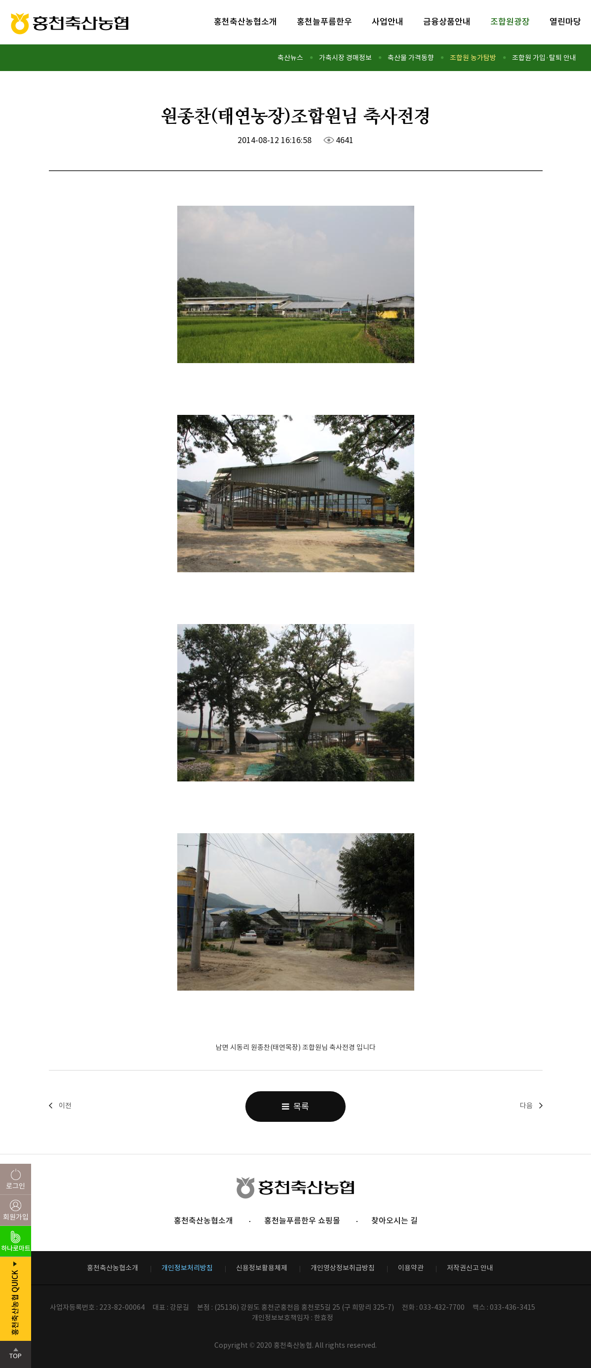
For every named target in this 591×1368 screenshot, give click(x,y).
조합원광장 (510, 21)
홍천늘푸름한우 (324, 21)
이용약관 (411, 1267)
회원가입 (16, 1217)
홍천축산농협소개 (245, 21)
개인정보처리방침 (187, 1267)
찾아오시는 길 (394, 1220)
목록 (295, 1106)
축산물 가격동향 (411, 57)
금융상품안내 (447, 21)
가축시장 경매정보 (345, 57)
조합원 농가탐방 (473, 57)
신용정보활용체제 (261, 1267)
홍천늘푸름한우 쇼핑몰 (302, 1220)
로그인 (15, 1186)
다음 (526, 1105)
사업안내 (387, 21)
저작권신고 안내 (470, 1267)
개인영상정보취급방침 (343, 1267)
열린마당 (565, 21)
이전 (65, 1105)
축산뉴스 (290, 57)
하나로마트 (16, 1248)
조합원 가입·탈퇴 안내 (544, 57)
